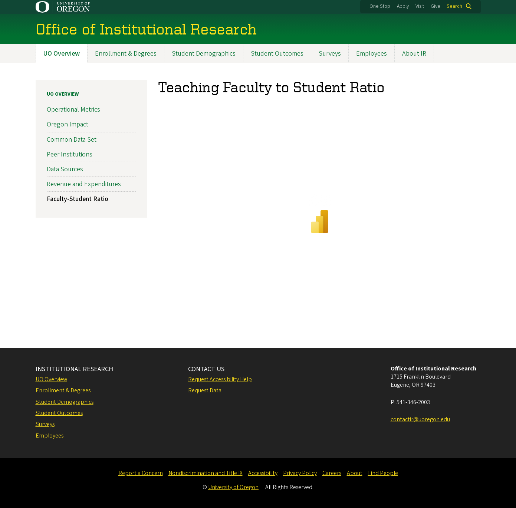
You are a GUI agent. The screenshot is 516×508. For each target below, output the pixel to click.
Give (435, 6)
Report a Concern (140, 473)
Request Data (204, 390)
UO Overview (61, 53)
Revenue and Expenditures (84, 184)
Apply (403, 6)
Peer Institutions (69, 154)
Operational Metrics (73, 109)
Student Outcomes (277, 53)
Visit (419, 6)
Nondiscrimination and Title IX (205, 473)
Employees (371, 53)
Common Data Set (71, 139)
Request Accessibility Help (220, 379)
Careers (331, 473)
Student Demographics (204, 53)
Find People (383, 473)
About (354, 473)
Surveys (330, 53)
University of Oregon (233, 487)
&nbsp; (319, 218)
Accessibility (262, 473)
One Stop (379, 6)
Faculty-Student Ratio (77, 199)
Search (454, 6)
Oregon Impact (67, 124)
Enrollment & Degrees (126, 53)
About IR (414, 53)
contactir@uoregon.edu (420, 419)
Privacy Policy (300, 473)
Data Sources (65, 169)
